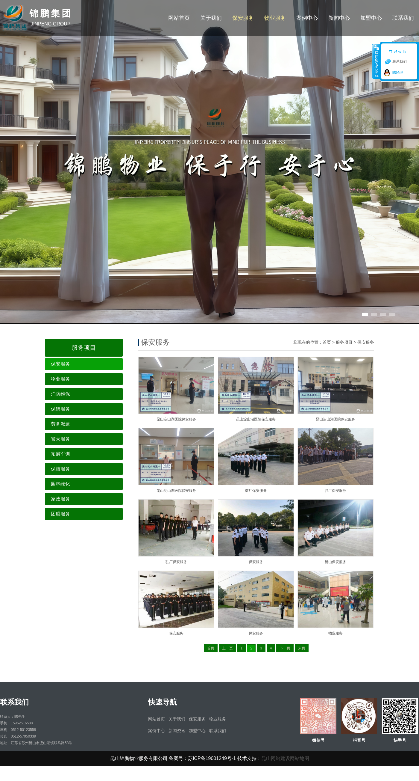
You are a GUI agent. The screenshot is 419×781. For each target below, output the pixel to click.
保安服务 (243, 18)
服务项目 (344, 342)
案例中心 (307, 18)
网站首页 (179, 18)
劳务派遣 (60, 423)
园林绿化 (60, 483)
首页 (327, 342)
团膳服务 (60, 513)
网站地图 (299, 758)
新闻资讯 (176, 730)
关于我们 (211, 18)
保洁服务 (60, 468)
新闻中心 (339, 18)
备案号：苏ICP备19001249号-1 (202, 758)
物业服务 (275, 18)
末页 (301, 648)
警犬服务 (60, 438)
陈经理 (397, 72)
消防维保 (60, 393)
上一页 (227, 648)
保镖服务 (60, 408)
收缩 (376, 61)
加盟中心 (371, 18)
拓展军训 (60, 453)
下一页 (285, 648)
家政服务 (60, 498)
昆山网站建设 (275, 758)
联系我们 (403, 18)
